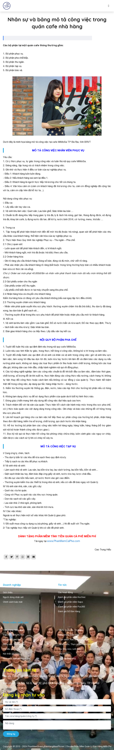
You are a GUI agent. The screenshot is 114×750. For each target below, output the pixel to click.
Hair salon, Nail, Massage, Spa (74, 639)
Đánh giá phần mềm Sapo (70, 602)
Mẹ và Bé (63, 654)
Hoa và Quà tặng (67, 658)
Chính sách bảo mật (13, 602)
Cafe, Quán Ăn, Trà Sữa (70, 630)
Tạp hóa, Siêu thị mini (13, 635)
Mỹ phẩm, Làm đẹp (12, 639)
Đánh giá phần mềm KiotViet (72, 597)
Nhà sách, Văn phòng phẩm (16, 658)
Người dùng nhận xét (13, 597)
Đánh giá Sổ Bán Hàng (69, 611)
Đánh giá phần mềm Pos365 (71, 606)
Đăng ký (11, 734)
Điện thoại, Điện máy (69, 635)
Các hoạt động (65, 592)
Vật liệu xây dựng (11, 649)
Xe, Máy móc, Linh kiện (70, 649)
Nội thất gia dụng (11, 654)
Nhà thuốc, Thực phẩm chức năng (76, 644)
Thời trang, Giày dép (13, 630)
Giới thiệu (7, 592)
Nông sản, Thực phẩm (14, 644)
